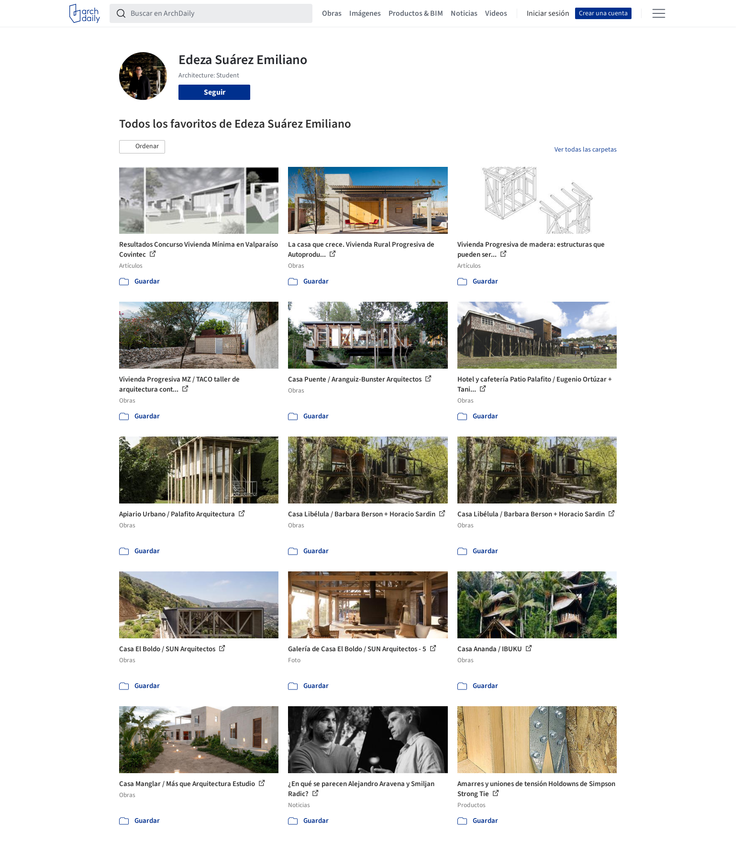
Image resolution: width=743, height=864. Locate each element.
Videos (496, 13)
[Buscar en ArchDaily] (219, 13)
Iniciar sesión (548, 13)
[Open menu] (658, 13)
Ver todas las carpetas (585, 149)
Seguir (214, 92)
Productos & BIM (415, 13)
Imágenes (365, 13)
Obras (332, 13)
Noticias (464, 13)
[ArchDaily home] (84, 13)
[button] (142, 146)
